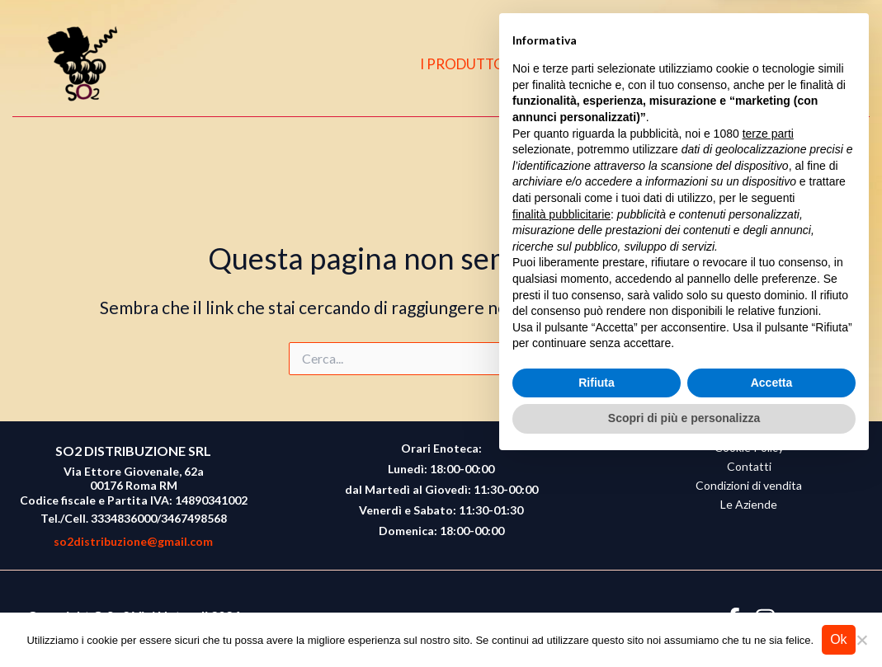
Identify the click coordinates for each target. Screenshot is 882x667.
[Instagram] (797, 64)
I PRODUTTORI (478, 64)
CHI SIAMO (589, 64)
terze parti (768, 337)
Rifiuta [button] (596, 586)
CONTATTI (688, 64)
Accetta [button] (772, 586)
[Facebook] (765, 64)
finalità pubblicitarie (561, 417)
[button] (833, 64)
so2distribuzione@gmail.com (133, 541)
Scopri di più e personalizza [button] (684, 621)
